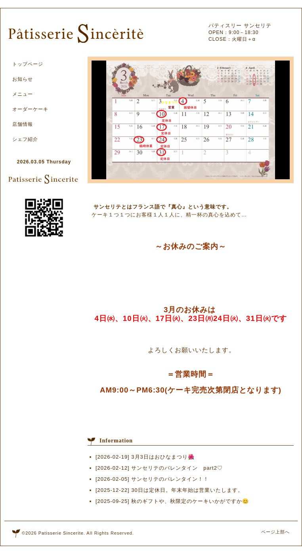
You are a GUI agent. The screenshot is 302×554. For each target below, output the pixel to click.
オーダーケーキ (30, 109)
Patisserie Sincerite (61, 533)
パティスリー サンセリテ (239, 25)
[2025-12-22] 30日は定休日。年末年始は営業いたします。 (169, 490)
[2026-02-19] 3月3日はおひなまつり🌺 (145, 457)
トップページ (27, 64)
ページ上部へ (275, 531)
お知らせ (22, 79)
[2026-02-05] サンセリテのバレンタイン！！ (152, 479)
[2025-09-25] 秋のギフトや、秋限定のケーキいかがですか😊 (172, 501)
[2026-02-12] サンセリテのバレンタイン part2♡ (159, 468)
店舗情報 (22, 124)
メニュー (22, 94)
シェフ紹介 (25, 139)
